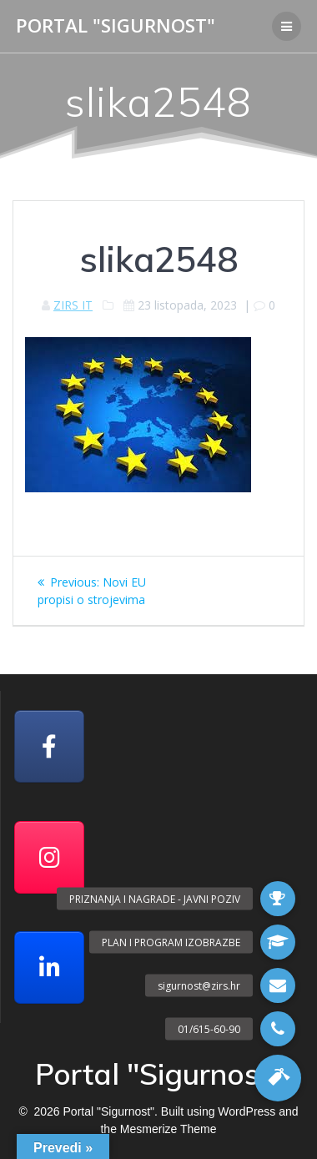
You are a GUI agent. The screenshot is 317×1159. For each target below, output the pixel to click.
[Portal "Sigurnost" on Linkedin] (49, 967)
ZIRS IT (73, 305)
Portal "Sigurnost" (115, 26)
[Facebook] (49, 746)
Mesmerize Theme (168, 1129)
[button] (277, 1078)
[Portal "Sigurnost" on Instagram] (49, 857)
